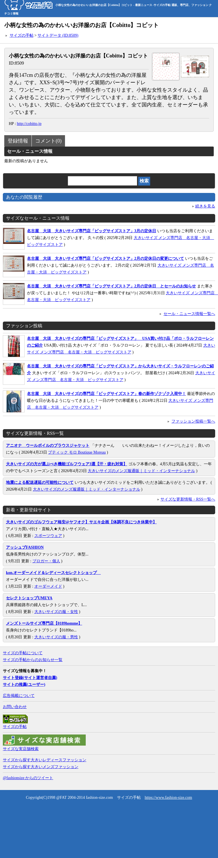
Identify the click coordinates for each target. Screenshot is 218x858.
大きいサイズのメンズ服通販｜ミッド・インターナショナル (141, 471)
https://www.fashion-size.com (168, 797)
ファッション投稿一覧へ (193, 421)
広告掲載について (19, 696)
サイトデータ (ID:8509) (57, 35)
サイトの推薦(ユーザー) (24, 684)
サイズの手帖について (23, 653)
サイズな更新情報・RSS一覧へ (187, 499)
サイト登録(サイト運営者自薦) (30, 678)
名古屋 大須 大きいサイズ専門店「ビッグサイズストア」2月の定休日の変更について (105, 258)
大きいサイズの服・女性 (56, 612)
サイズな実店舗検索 (21, 749)
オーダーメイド (48, 586)
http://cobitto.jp (29, 124)
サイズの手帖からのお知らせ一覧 (32, 660)
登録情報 (18, 141)
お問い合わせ (15, 707)
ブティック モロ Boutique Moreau (77, 452)
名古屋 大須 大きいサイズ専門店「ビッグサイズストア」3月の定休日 (91, 231)
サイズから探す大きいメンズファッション (40, 767)
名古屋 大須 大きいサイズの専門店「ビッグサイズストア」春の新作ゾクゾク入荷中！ (106, 394)
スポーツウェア (48, 536)
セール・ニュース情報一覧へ (189, 314)
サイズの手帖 (21, 35)
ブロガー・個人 (46, 561)
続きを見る (205, 206)
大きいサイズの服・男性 (56, 637)
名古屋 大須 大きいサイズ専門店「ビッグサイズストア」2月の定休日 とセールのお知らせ (111, 286)
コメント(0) (48, 141)
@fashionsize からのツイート (28, 778)
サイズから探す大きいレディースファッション (44, 760)
